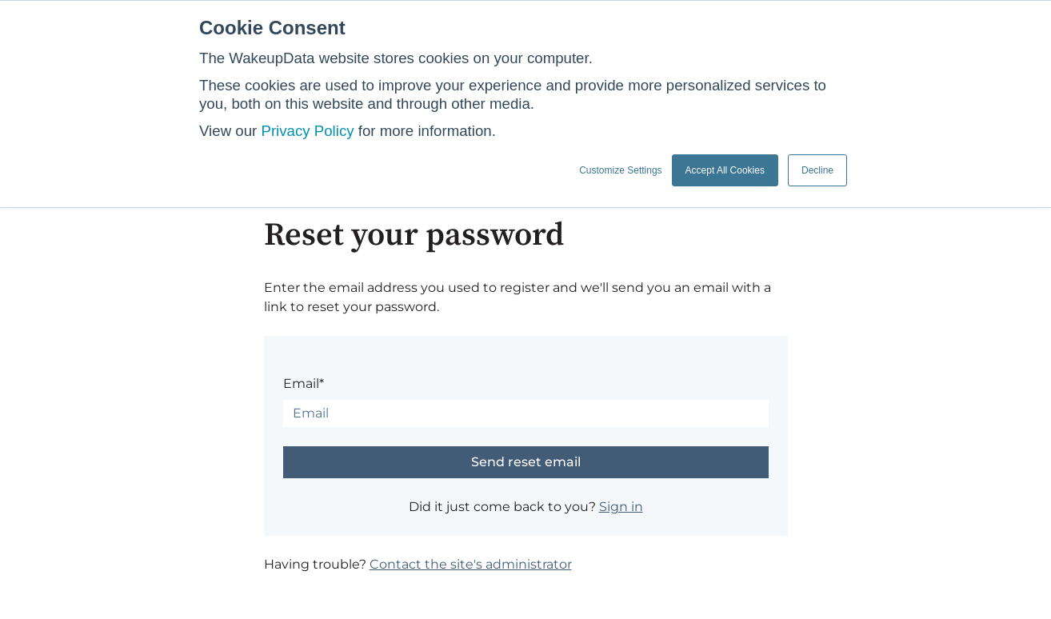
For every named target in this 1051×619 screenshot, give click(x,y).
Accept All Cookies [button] (725, 170)
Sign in (621, 506)
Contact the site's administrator (471, 564)
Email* (303, 383)
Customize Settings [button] (620, 170)
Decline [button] (817, 170)
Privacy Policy (307, 130)
